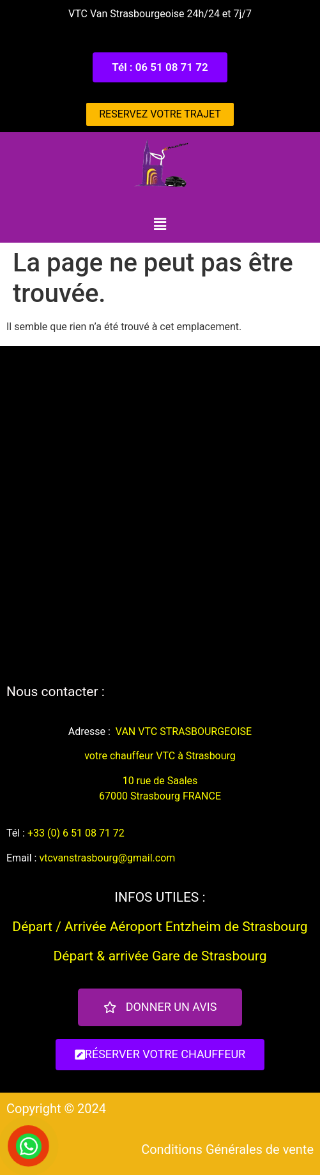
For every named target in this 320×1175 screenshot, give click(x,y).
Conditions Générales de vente (227, 1149)
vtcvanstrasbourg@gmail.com (107, 858)
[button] (160, 67)
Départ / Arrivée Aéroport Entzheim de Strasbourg (159, 926)
